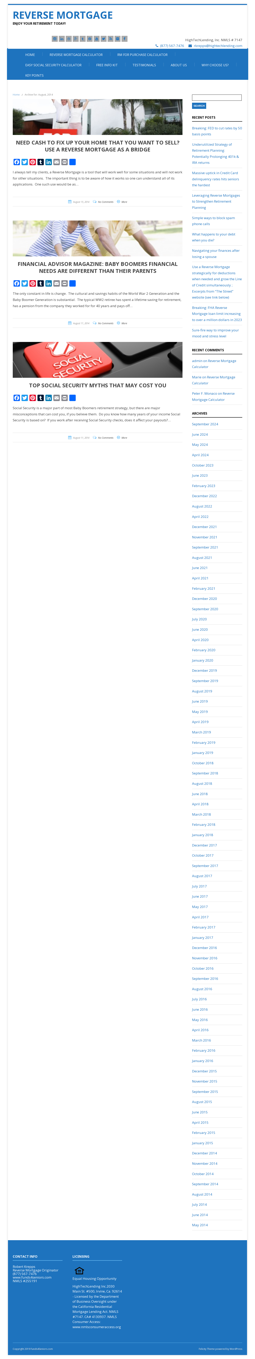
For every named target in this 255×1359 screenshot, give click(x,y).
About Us (179, 65)
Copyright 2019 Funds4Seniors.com (33, 1349)
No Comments (105, 202)
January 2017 (202, 937)
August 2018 (202, 783)
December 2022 (204, 496)
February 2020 (203, 650)
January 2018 (202, 835)
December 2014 (204, 1153)
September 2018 (205, 773)
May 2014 (200, 1225)
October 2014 (203, 1174)
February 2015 (203, 1132)
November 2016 (204, 958)
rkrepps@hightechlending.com (218, 45)
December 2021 (204, 526)
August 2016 (202, 989)
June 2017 (200, 896)
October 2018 (203, 763)
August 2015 (202, 1101)
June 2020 (200, 629)
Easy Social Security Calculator (53, 65)
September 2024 (205, 424)
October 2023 (203, 465)
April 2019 (200, 722)
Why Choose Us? (215, 65)
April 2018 (200, 804)
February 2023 (203, 485)
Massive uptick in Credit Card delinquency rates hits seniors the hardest (215, 179)
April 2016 (200, 1030)
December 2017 (204, 845)
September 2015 (205, 1091)
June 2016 (200, 1009)
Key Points (34, 75)
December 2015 (204, 1071)
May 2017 (200, 906)
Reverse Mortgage (63, 15)
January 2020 (202, 660)
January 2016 (202, 1060)
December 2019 (204, 670)
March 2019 (201, 732)
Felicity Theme (207, 1349)
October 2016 (203, 968)
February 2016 (203, 1050)
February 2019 (203, 742)
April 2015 (200, 1122)
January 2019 (202, 752)
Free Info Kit (107, 65)
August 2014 (202, 1194)
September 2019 (205, 681)
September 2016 (205, 978)
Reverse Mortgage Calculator (76, 55)
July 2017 (199, 886)
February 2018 (203, 824)
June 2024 (200, 434)
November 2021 (204, 537)
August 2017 (202, 876)
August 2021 (202, 557)
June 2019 (200, 701)
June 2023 (200, 475)
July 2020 (199, 619)
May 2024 (200, 444)
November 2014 (204, 1163)
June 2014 (200, 1215)
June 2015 (200, 1112)
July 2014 (199, 1204)
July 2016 (199, 999)
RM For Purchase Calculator (142, 55)
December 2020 (204, 598)
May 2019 (200, 711)
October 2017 (203, 855)
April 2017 (200, 917)
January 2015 (202, 1143)
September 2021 (205, 547)
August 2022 (202, 506)
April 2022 (200, 516)
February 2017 (203, 927)
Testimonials (144, 65)
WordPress (235, 1349)
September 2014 (205, 1184)
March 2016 (201, 1040)
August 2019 (202, 691)
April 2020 (200, 640)
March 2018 (201, 814)
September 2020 (205, 609)
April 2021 (200, 578)
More (124, 202)
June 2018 (200, 794)
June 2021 (200, 567)
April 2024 (200, 455)
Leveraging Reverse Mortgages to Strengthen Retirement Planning (216, 201)
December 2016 (204, 947)
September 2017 (205, 865)
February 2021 (203, 588)
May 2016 (200, 1019)
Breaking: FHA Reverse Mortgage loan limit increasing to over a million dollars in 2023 (217, 313)
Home (30, 55)
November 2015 (204, 1081)
